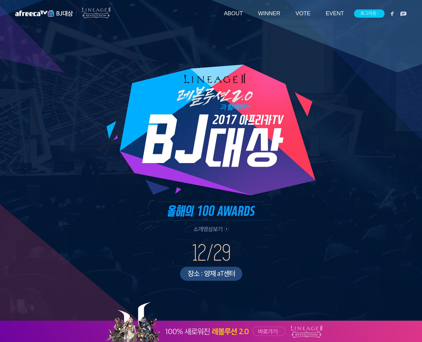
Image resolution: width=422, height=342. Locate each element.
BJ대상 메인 (64, 13)
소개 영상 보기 (210, 230)
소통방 (401, 14)
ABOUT (233, 13)
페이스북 (392, 14)
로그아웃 (369, 14)
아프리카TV (35, 13)
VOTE (303, 13)
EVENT (335, 13)
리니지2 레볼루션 (93, 12)
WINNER (269, 13)
